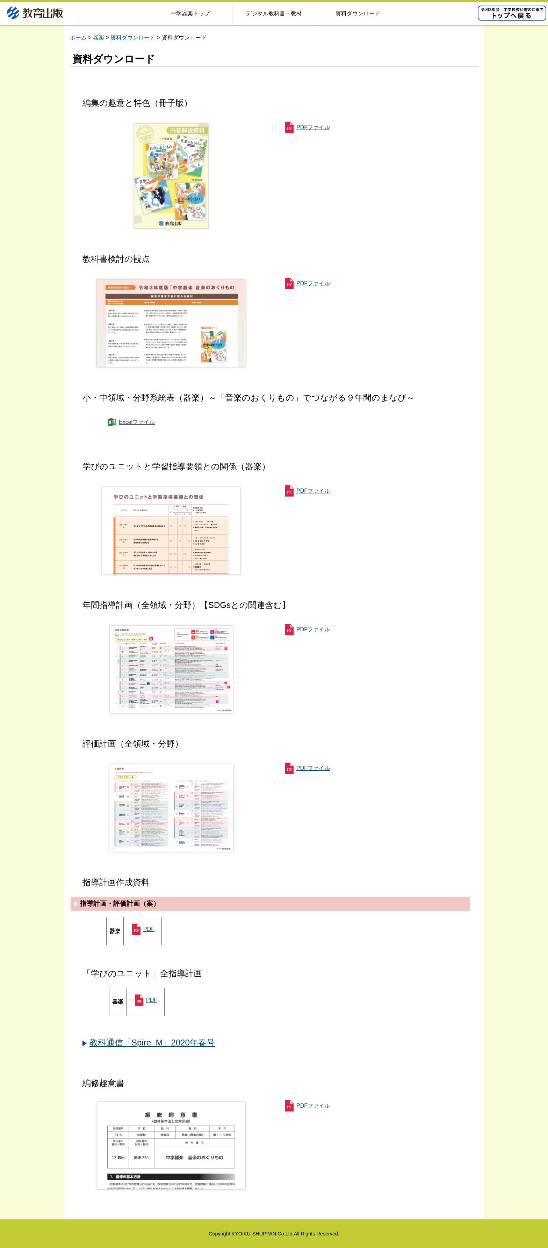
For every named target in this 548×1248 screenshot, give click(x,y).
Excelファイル (137, 422)
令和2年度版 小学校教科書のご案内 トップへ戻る (512, 13)
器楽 (98, 38)
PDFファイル (313, 127)
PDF (148, 929)
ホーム (78, 38)
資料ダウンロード (132, 38)
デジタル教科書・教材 (274, 13)
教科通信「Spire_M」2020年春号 (152, 1042)
